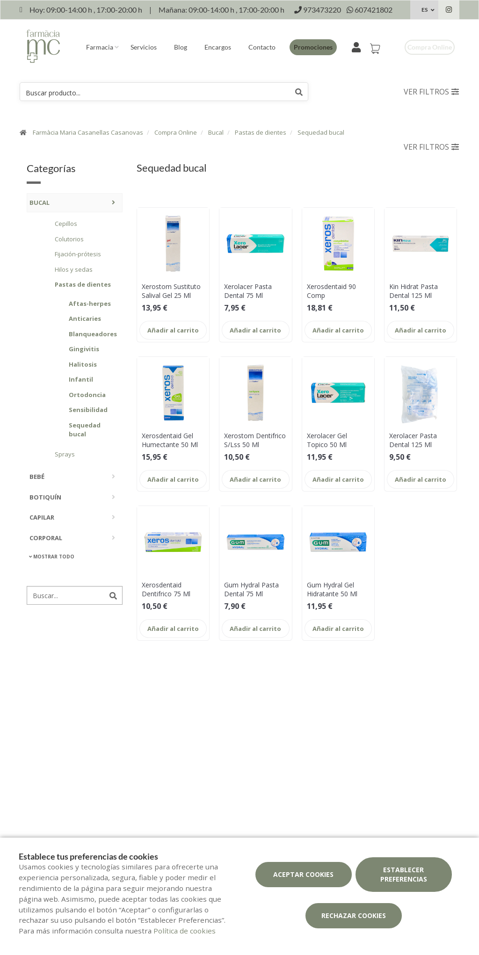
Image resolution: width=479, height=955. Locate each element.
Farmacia (99, 47)
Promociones (313, 47)
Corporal (45, 538)
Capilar (41, 517)
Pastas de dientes (260, 132)
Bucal (216, 132)
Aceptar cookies (303, 874)
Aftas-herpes (90, 303)
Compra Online (175, 132)
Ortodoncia (87, 395)
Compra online (429, 47)
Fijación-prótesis (78, 254)
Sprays (65, 454)
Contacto (262, 47)
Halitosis (83, 364)
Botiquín (45, 497)
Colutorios (69, 239)
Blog (180, 47)
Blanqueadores (91, 334)
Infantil (81, 379)
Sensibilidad (88, 409)
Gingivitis (84, 349)
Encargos (217, 47)
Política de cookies (184, 930)
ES (424, 9)
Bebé (36, 476)
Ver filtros (431, 92)
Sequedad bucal (321, 132)
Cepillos (66, 223)
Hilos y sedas (74, 269)
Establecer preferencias (403, 874)
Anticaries (85, 318)
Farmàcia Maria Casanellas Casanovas (88, 132)
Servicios (144, 47)
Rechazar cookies (353, 915)
